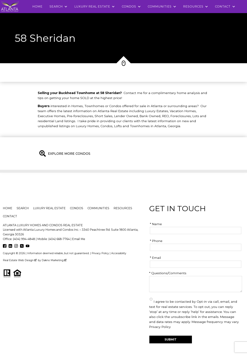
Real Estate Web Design (19, 260)
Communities (98, 208)
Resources (123, 208)
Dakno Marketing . (54, 260)
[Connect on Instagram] (16, 246)
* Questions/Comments (167, 273)
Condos (76, 208)
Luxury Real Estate (49, 208)
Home (37, 6)
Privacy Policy (160, 327)
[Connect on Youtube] (27, 246)
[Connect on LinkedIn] (10, 246)
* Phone (156, 241)
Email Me (78, 239)
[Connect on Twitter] (22, 246)
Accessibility (118, 253)
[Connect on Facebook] (4, 246)
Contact (10, 216)
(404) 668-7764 (59, 239)
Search (23, 208)
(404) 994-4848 (24, 239)
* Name (156, 224)
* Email (155, 258)
